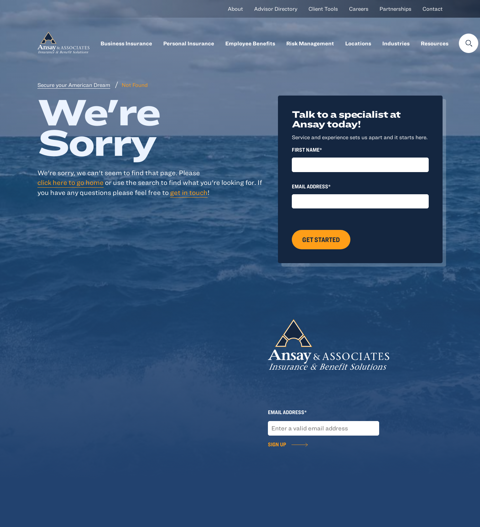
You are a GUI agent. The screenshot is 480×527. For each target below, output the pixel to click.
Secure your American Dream (73, 85)
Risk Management (310, 43)
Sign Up (277, 444)
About (235, 9)
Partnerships (395, 9)
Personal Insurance (188, 43)
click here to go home (70, 182)
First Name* (307, 149)
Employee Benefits (250, 43)
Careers (358, 9)
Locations (358, 43)
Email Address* (311, 186)
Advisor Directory (275, 9)
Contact (432, 9)
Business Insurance (126, 43)
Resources (434, 43)
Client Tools (323, 9)
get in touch (189, 192)
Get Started (321, 239)
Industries (396, 43)
